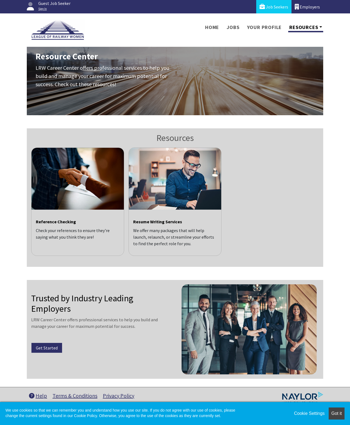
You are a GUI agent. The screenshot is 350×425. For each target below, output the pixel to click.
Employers (307, 6)
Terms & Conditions (74, 395)
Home (212, 27)
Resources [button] (303, 27)
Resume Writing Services (157, 221)
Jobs (233, 27)
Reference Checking (56, 221)
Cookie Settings (309, 413)
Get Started (47, 348)
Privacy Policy (118, 395)
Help (38, 395)
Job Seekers (273, 6)
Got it (336, 413)
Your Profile (264, 27)
